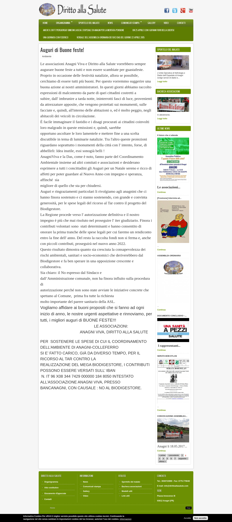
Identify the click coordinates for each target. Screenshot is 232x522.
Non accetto (200, 518)
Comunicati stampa (129, 22)
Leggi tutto (162, 81)
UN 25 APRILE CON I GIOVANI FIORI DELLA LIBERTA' (153, 30)
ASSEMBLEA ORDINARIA (169, 256)
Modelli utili (127, 491)
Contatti (181, 22)
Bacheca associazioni (132, 486)
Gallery (151, 22)
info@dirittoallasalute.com (176, 486)
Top (188, 508)
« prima (162, 455)
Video (166, 22)
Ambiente (46, 56)
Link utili (126, 496)
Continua (161, 192)
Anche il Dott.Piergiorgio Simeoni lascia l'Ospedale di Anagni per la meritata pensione (83, 30)
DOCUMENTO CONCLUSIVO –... (172, 316)
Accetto (187, 518)
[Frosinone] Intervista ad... (169, 198)
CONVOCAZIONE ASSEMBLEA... (172, 416)
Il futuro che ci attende (167, 135)
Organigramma (62, 22)
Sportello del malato (88, 22)
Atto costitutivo (51, 488)
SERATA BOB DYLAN (167, 356)
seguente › (183, 458)
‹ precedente (173, 455)
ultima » (162, 461)
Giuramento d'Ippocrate (55, 493)
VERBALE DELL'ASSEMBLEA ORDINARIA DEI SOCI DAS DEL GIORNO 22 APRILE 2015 (111, 37)
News (110, 22)
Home (45, 22)
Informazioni (125, 519)
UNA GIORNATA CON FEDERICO (55, 37)
